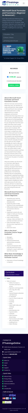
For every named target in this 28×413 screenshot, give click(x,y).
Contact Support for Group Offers (14, 58)
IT (11, 343)
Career (5, 363)
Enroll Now (14, 85)
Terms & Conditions (8, 383)
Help (4, 365)
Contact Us (6, 370)
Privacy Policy (6, 378)
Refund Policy (6, 376)
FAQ (4, 386)
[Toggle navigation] (24, 3)
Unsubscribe (6, 388)
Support (5, 367)
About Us (5, 360)
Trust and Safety (7, 381)
